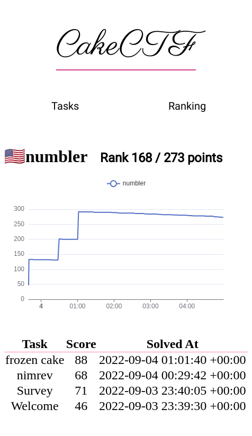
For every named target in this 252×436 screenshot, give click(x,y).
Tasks (65, 106)
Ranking (187, 106)
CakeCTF (126, 46)
